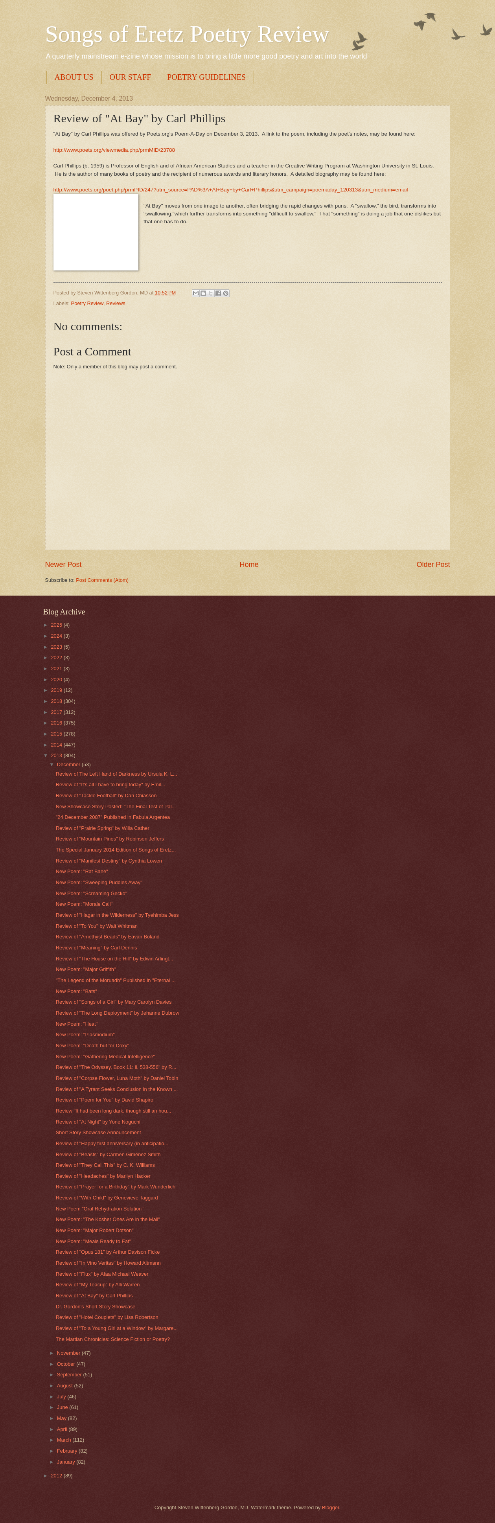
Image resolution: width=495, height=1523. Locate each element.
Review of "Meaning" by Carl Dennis (96, 948)
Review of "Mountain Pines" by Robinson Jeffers (110, 839)
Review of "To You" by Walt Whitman (97, 926)
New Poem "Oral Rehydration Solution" (100, 1209)
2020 (57, 679)
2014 (57, 745)
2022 (57, 657)
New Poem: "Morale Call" (84, 904)
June (63, 1407)
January (66, 1462)
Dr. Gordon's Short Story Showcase (96, 1307)
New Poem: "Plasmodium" (85, 1034)
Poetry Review (87, 303)
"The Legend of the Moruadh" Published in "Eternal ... (116, 980)
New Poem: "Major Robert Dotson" (95, 1230)
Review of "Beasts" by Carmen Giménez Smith (108, 1154)
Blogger (330, 1507)
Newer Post (63, 564)
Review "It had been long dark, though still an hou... (113, 1111)
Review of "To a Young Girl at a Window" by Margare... (117, 1328)
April (62, 1429)
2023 (57, 647)
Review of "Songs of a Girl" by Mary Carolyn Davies (114, 1002)
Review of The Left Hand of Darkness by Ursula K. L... (116, 774)
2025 (57, 625)
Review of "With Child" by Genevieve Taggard (107, 1198)
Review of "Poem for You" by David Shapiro (104, 1100)
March (64, 1440)
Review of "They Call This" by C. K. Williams (105, 1165)
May (62, 1418)
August (65, 1386)
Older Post (433, 564)
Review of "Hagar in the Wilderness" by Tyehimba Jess (117, 915)
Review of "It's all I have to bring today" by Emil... (111, 784)
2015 (57, 734)
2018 (57, 701)
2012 (57, 1476)
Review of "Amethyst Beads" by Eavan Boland (108, 937)
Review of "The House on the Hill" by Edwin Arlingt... (114, 959)
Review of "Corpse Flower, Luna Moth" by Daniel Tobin (117, 1078)
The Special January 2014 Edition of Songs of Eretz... (116, 850)
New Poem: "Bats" (76, 991)
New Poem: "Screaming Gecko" (91, 893)
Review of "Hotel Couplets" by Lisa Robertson (107, 1317)
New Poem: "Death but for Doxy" (92, 1045)
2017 (57, 712)
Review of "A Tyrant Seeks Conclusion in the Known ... (117, 1089)
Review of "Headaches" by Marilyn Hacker (103, 1176)
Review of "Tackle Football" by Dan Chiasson (106, 795)
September (70, 1375)
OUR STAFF (130, 77)
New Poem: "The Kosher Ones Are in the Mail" (108, 1219)
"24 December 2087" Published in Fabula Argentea (113, 817)
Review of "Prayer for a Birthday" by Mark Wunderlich (115, 1187)
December (69, 764)
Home (248, 564)
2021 (57, 668)
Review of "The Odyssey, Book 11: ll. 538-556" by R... (116, 1067)
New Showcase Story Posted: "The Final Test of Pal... (116, 806)
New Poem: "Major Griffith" (86, 969)
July (62, 1397)
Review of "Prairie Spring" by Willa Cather (102, 828)
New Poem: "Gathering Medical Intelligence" (105, 1056)
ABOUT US (74, 77)
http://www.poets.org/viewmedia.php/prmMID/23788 (114, 150)
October (66, 1364)
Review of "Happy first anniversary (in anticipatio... (112, 1143)
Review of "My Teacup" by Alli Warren (98, 1285)
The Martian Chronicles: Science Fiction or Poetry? (113, 1339)
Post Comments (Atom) (102, 580)
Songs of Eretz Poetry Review (187, 34)
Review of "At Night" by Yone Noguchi (98, 1122)
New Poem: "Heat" (77, 1024)
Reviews (115, 303)
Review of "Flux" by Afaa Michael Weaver (102, 1274)
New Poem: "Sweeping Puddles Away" (99, 882)
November (69, 1353)
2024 (57, 636)
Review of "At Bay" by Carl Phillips (94, 1296)
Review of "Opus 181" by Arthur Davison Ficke (108, 1252)
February (68, 1451)
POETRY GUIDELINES (206, 77)
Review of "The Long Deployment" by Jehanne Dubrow (117, 1013)
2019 (57, 690)
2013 (57, 755)
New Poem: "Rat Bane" (82, 871)
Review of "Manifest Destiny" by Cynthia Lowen (109, 861)
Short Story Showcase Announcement (98, 1132)
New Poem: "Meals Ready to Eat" (93, 1241)
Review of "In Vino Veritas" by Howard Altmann (108, 1263)
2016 (57, 723)
